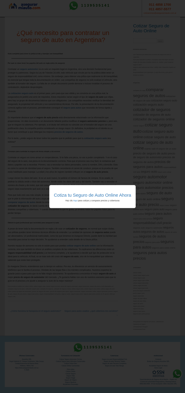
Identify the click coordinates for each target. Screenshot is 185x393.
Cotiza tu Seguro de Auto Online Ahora (92, 195)
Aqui (75, 200)
